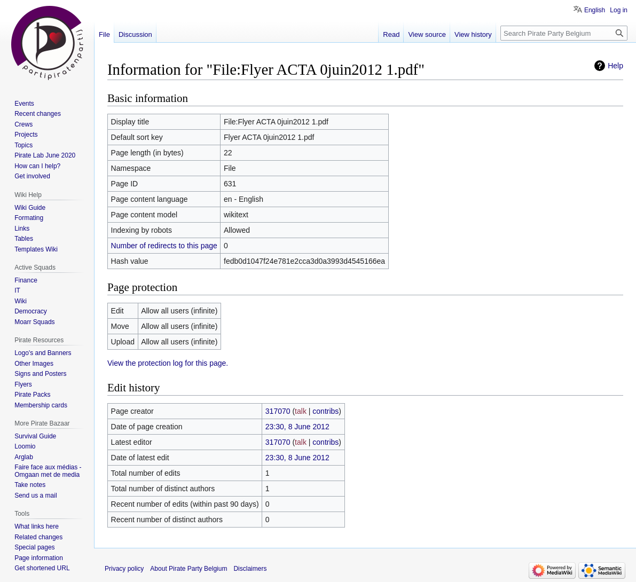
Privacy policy (124, 568)
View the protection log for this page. (167, 363)
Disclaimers (249, 568)
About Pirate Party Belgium (188, 568)
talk (301, 411)
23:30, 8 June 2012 (297, 426)
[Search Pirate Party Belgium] (563, 33)
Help (615, 65)
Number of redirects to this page (164, 245)
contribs (325, 411)
